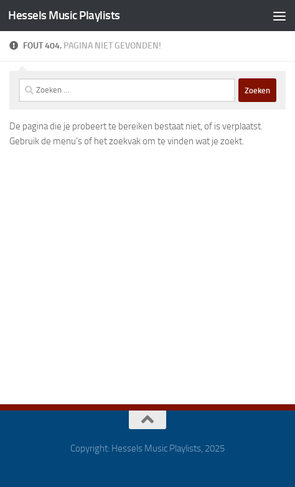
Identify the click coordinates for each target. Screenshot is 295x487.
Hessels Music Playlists (64, 15)
